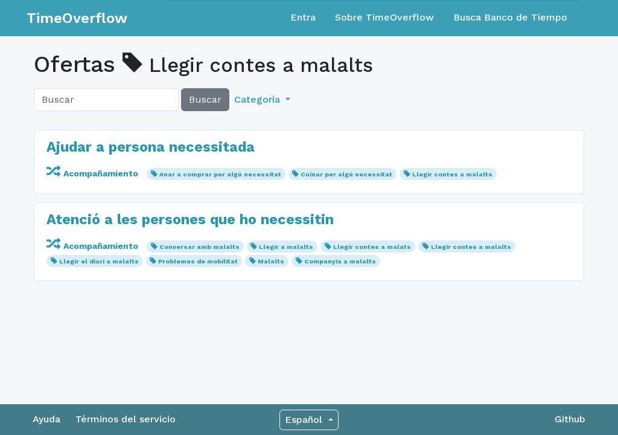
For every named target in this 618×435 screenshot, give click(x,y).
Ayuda (46, 419)
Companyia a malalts (340, 261)
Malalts (271, 261)
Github (570, 419)
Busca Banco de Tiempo (510, 17)
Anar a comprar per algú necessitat (220, 174)
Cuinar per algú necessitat (346, 174)
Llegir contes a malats (372, 247)
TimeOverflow (77, 18)
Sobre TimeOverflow (384, 17)
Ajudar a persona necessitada (150, 146)
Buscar (205, 99)
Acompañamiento (93, 173)
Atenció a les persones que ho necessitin (190, 219)
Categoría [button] (258, 99)
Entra (303, 17)
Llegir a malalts (286, 247)
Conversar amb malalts (199, 247)
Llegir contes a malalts (452, 174)
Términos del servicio (125, 419)
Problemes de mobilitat (198, 261)
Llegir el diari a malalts (99, 261)
